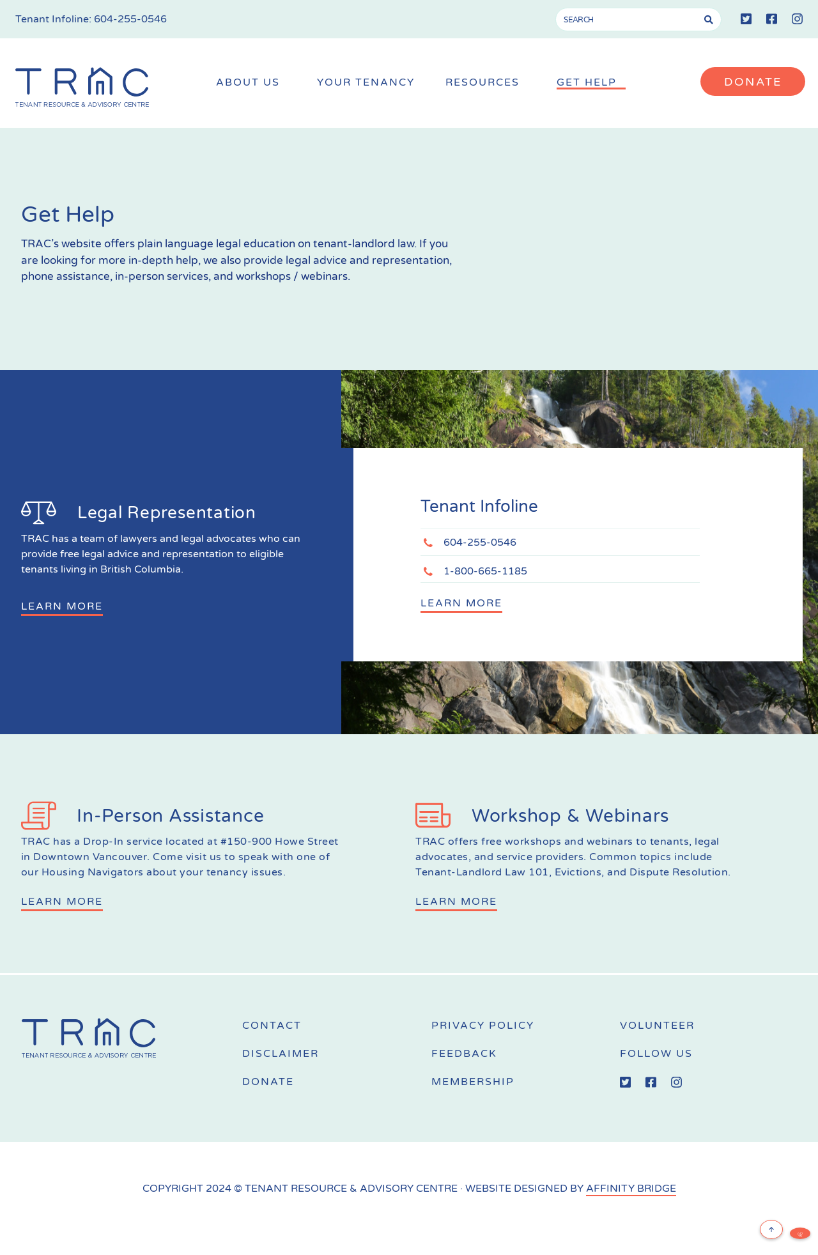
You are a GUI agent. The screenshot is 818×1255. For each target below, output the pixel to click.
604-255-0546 (130, 19)
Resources (485, 83)
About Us (251, 83)
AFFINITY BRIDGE (631, 1188)
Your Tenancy (366, 83)
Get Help (590, 83)
